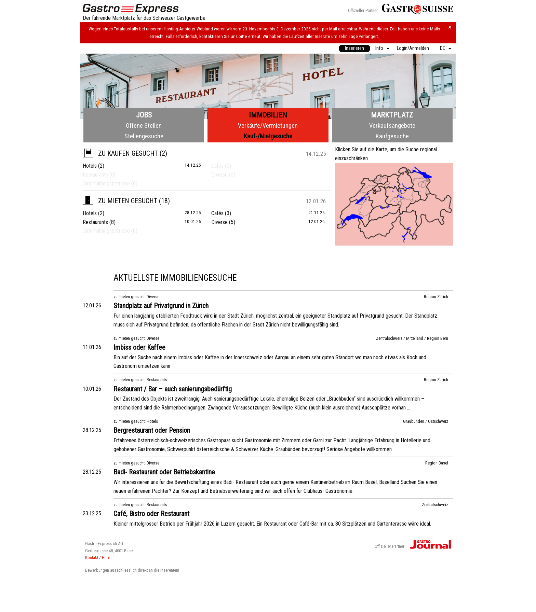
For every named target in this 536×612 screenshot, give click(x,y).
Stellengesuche (143, 136)
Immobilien (268, 115)
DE (442, 48)
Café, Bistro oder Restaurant (151, 514)
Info (379, 48)
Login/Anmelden (413, 48)
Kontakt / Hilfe (97, 557)
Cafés (217, 213)
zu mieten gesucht (120, 201)
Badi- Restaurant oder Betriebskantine (164, 472)
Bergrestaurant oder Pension (151, 430)
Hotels (90, 166)
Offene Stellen (144, 125)
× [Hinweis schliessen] (450, 27)
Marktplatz (392, 115)
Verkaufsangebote (392, 125)
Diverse (219, 222)
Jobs (144, 115)
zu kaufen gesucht (120, 153)
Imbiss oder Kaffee (139, 347)
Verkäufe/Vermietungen (268, 125)
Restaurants (95, 222)
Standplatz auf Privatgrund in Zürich (161, 306)
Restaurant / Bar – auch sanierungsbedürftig (172, 389)
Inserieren (354, 48)
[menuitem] (354, 48)
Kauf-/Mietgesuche (268, 136)
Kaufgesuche (392, 136)
